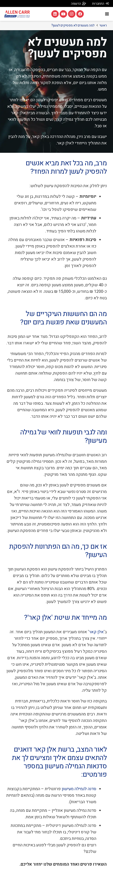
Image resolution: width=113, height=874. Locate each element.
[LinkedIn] (55, 14)
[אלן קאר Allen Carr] (17, 13)
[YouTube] (63, 14)
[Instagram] (71, 14)
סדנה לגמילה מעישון (79, 789)
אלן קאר (96, 632)
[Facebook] (80, 14)
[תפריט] (107, 14)
